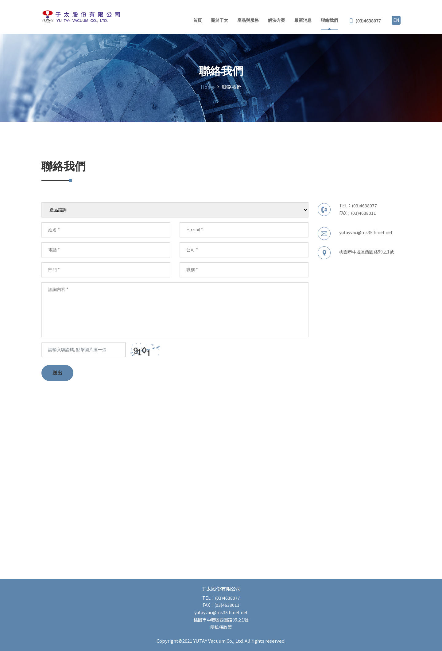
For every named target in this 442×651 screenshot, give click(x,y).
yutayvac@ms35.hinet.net (366, 232)
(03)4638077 (364, 205)
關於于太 (219, 20)
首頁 (197, 20)
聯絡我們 (329, 20)
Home (208, 86)
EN (396, 20)
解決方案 (276, 20)
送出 (57, 373)
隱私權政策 (221, 627)
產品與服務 (248, 20)
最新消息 (303, 20)
